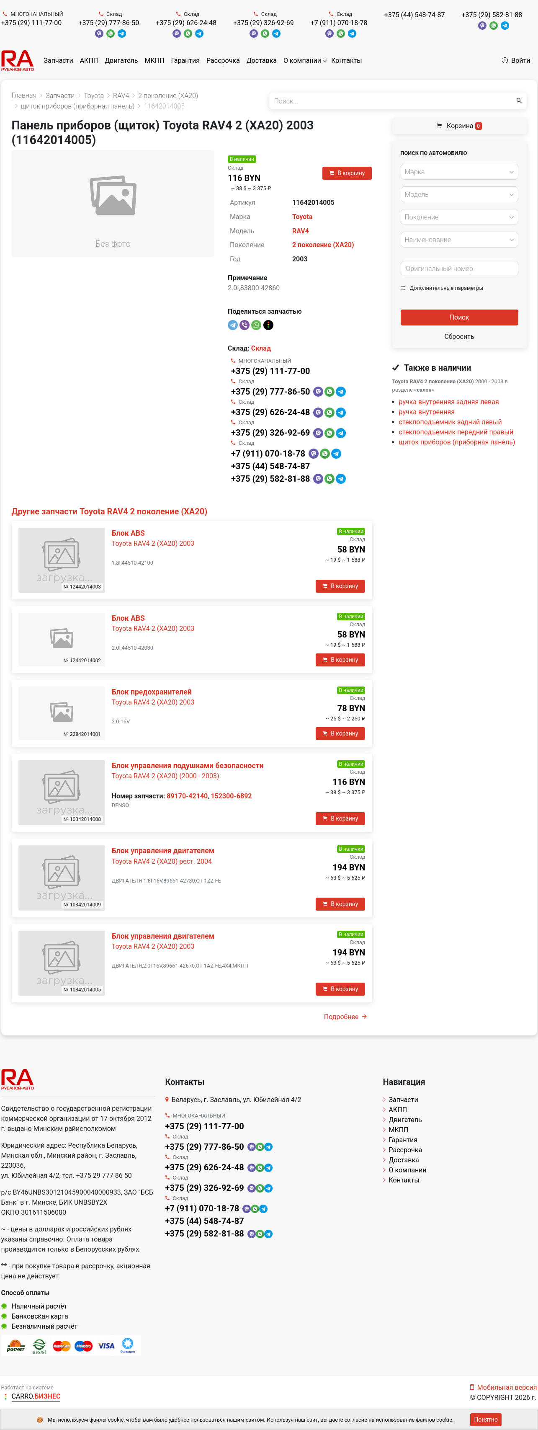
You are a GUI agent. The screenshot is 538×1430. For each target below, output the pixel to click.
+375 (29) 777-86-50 (108, 23)
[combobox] (459, 171)
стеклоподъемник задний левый (450, 422)
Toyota (302, 217)
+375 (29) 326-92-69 (263, 23)
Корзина (459, 126)
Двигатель (121, 61)
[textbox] (457, 172)
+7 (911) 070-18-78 (339, 23)
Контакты (346, 61)
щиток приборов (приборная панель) (457, 442)
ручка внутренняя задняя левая (449, 402)
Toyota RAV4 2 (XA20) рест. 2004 (162, 861)
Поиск (459, 317)
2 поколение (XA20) (323, 245)
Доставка (262, 61)
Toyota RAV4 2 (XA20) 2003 (153, 543)
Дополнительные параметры (442, 288)
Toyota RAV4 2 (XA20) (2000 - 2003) (165, 776)
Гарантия (185, 61)
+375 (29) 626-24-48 (186, 23)
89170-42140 (187, 796)
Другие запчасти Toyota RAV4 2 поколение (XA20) (110, 511)
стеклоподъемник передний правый (456, 432)
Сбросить (459, 337)
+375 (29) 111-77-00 (31, 23)
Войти (516, 61)
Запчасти (58, 61)
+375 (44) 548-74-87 (414, 15)
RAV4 (300, 231)
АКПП (89, 61)
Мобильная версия (503, 1387)
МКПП (154, 61)
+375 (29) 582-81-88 (491, 15)
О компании (302, 61)
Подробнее (345, 1017)
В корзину (347, 173)
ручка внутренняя (427, 412)
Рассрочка (223, 61)
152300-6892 (231, 796)
